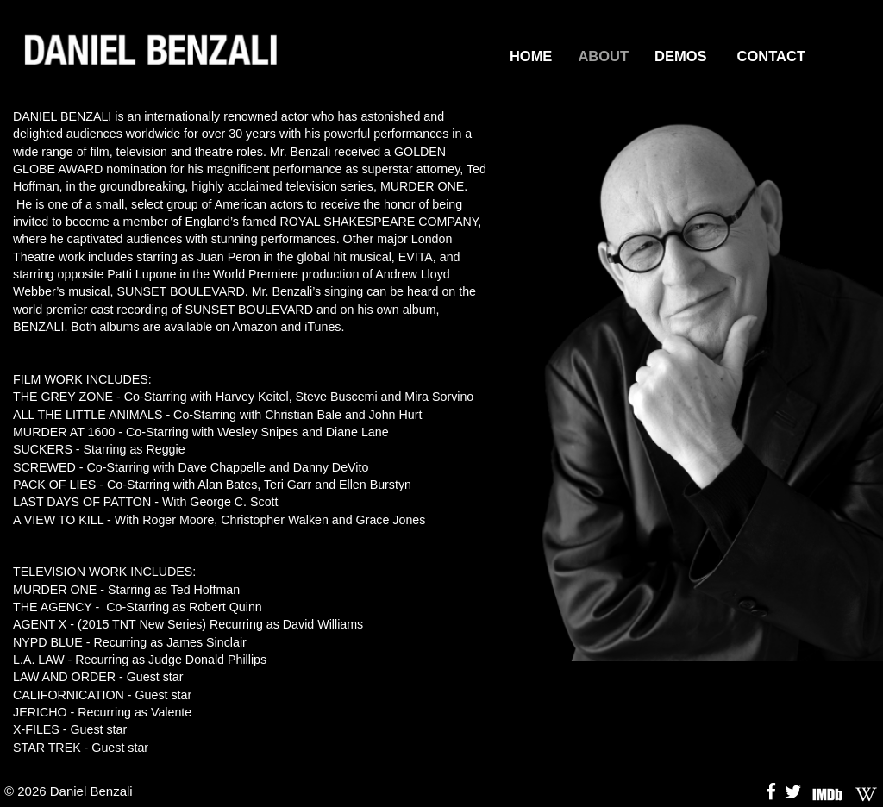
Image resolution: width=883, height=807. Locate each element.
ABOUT (603, 56)
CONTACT (771, 56)
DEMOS (680, 56)
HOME (531, 56)
